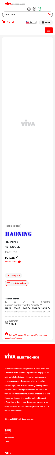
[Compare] (13, 275)
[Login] (46, 22)
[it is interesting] (16, 283)
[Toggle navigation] (49, 30)
